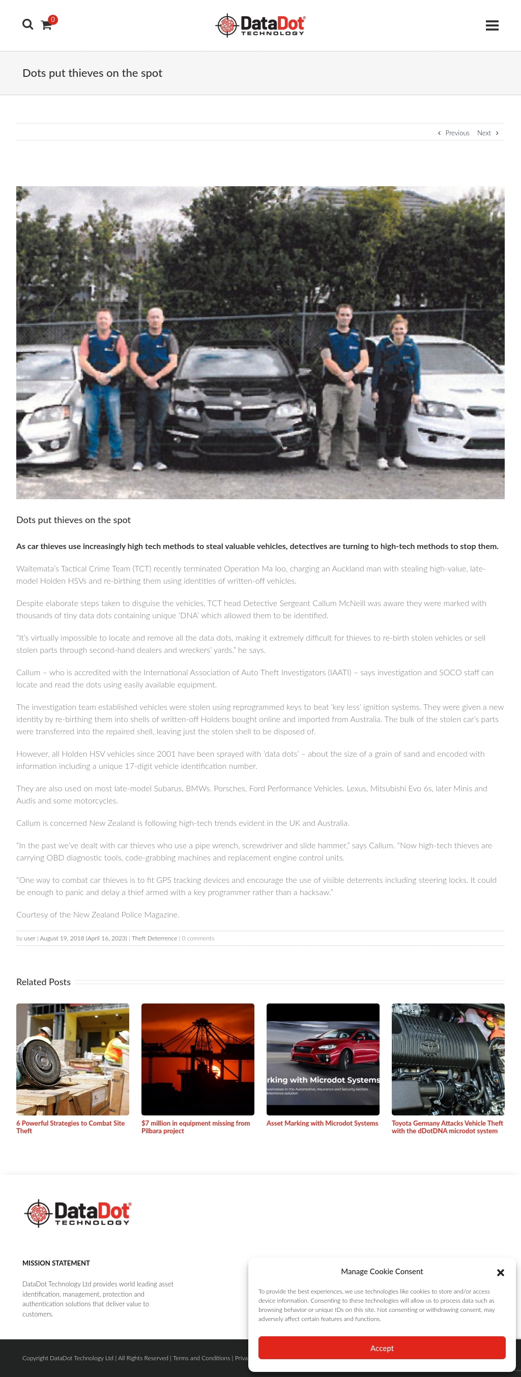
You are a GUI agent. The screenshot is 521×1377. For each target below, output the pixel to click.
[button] (501, 1271)
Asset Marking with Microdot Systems (322, 1123)
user (29, 938)
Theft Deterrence (154, 938)
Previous (454, 133)
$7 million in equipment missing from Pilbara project (195, 1127)
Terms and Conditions (201, 1358)
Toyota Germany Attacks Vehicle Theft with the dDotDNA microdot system (447, 1127)
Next (488, 133)
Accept (382, 1348)
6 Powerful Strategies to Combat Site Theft (70, 1127)
